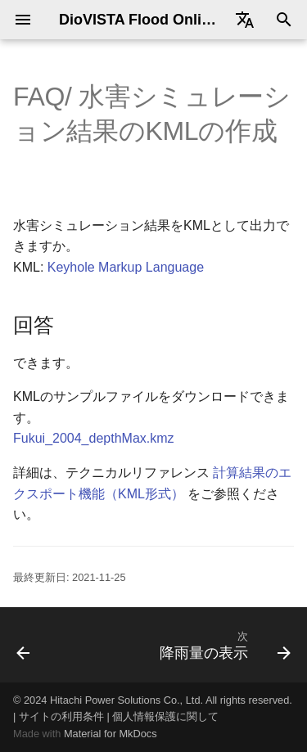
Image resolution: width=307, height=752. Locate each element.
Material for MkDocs (110, 733)
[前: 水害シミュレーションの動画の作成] (23, 644)
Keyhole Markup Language (125, 267)
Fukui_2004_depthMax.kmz (93, 438)
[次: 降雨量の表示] (223, 644)
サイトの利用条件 (61, 716)
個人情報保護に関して (165, 716)
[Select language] (244, 19)
